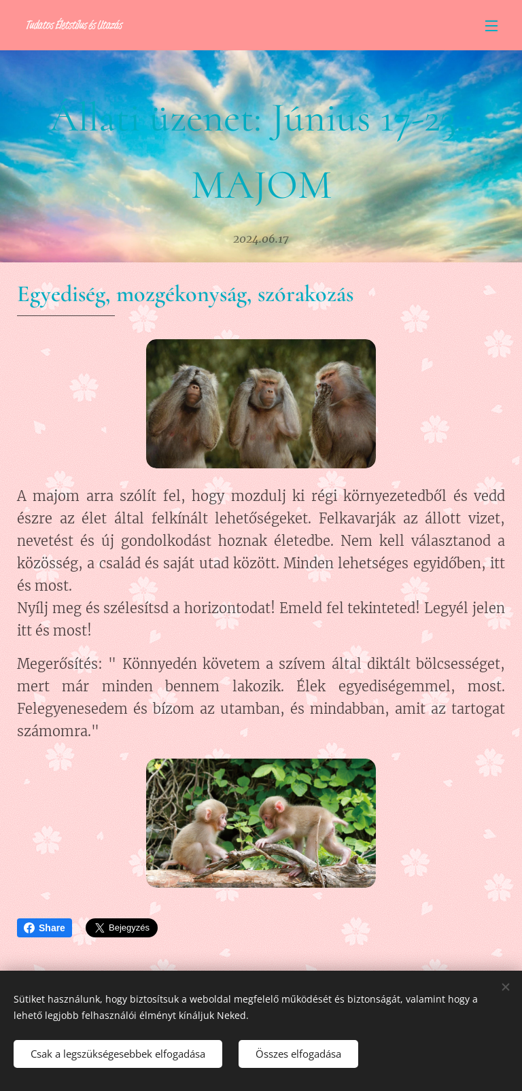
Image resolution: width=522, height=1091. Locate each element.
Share (44, 927)
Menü (491, 26)
